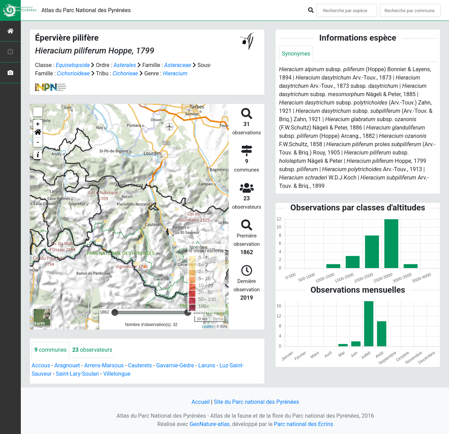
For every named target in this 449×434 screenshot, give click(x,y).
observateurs (92, 350)
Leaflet (207, 326)
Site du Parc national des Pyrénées (256, 402)
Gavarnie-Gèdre (175, 365)
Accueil (201, 402)
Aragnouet (67, 365)
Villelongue (116, 373)
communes (50, 350)
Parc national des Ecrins (303, 424)
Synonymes (296, 53)
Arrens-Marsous (104, 365)
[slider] (114, 312)
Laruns (206, 365)
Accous (41, 365)
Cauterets (140, 365)
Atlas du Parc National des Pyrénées (86, 10)
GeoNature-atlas (209, 424)
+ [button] (38, 124)
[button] (37, 133)
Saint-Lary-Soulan (77, 373)
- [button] (38, 142)
